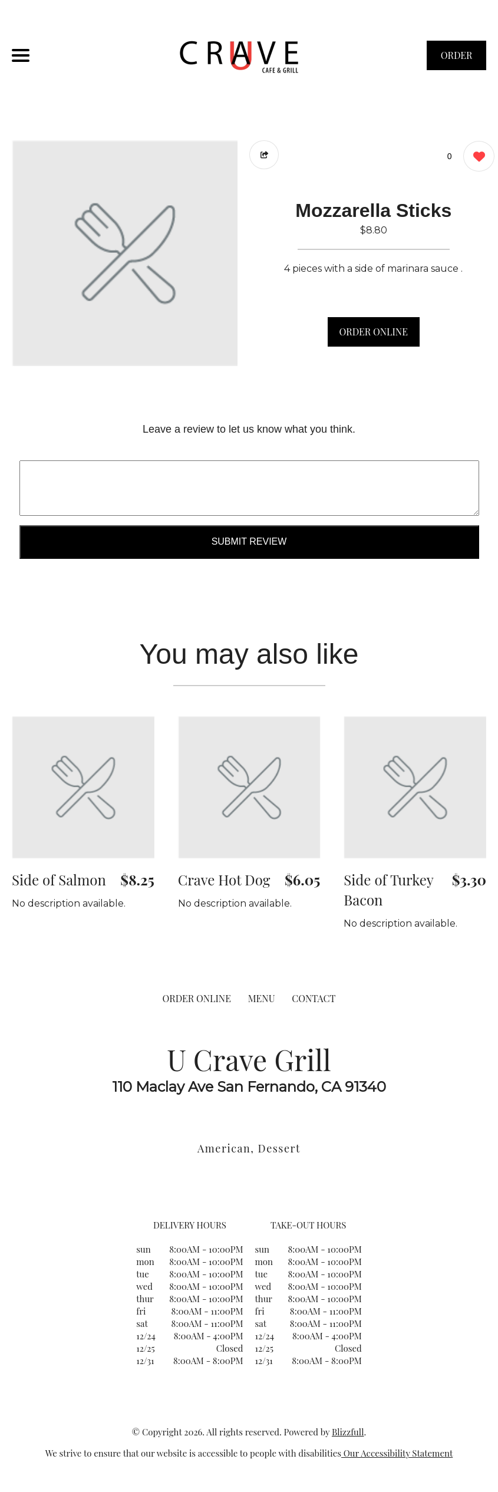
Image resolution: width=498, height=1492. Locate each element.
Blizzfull (348, 1432)
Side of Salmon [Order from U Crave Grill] (59, 879)
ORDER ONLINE (373, 331)
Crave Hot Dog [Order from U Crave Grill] (224, 879)
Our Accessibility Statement (397, 1453)
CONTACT (313, 998)
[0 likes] (475, 158)
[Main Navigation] (20, 55)
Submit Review (249, 541)
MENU (261, 998)
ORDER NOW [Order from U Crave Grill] (457, 59)
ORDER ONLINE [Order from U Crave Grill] (197, 998)
